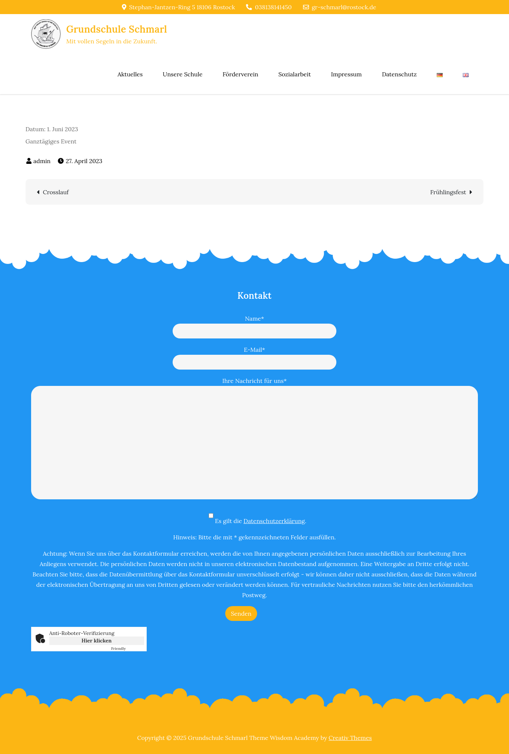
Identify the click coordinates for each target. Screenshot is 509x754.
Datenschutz (399, 74)
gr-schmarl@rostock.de (339, 7)
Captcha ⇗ (127, 648)
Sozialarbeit (294, 74)
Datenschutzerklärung (274, 521)
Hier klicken (96, 640)
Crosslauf (56, 192)
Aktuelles (130, 74)
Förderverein (240, 74)
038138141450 (269, 7)
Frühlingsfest (448, 192)
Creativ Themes (350, 737)
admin (41, 161)
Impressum (346, 74)
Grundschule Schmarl (116, 29)
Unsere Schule (182, 74)
